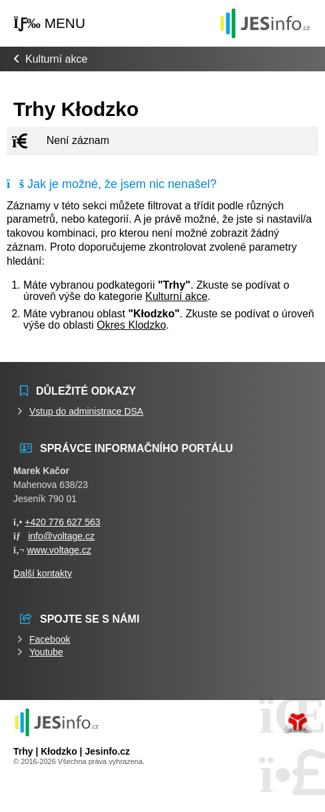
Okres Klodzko (131, 325)
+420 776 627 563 (62, 522)
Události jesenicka (265, 23)
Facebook (49, 639)
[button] (49, 24)
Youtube (46, 652)
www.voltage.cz (59, 550)
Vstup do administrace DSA (86, 411)
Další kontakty (42, 573)
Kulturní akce (56, 59)
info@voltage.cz (61, 536)
